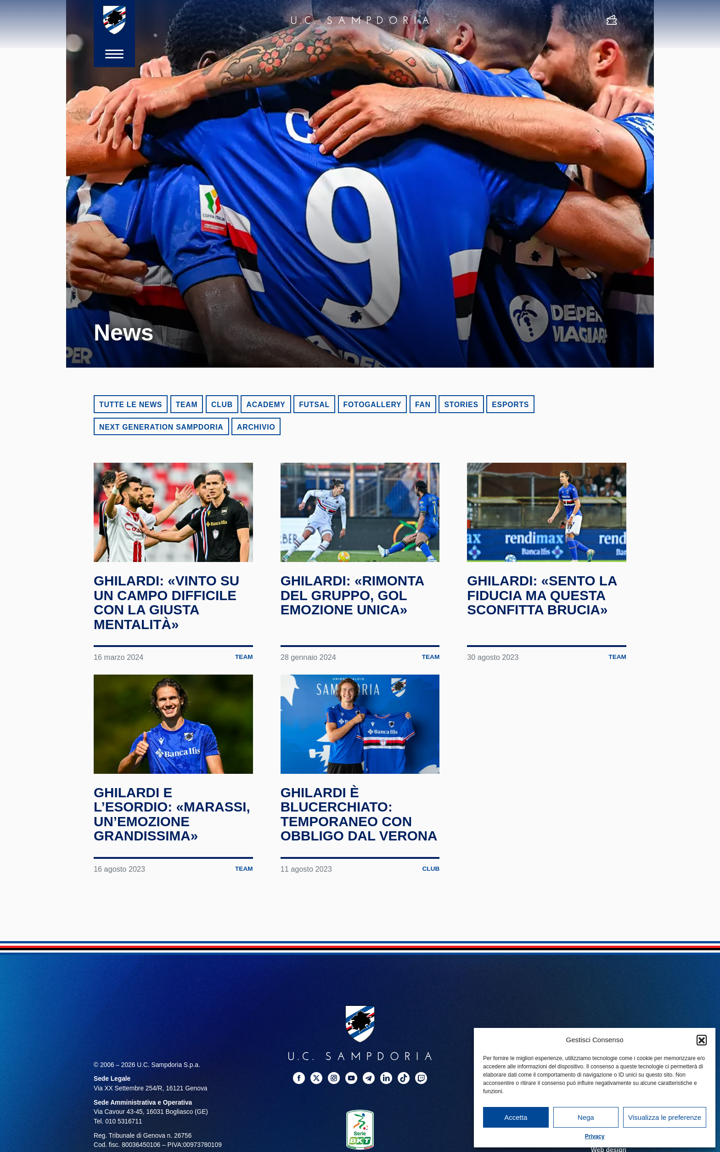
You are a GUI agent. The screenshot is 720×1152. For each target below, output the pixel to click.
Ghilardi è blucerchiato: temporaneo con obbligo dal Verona (360, 814)
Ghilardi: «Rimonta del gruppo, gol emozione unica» (353, 595)
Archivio (256, 427)
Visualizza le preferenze (664, 1117)
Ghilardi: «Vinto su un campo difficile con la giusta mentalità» (167, 602)
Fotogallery (372, 405)
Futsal (314, 405)
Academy (265, 405)
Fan (423, 405)
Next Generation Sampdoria (161, 427)
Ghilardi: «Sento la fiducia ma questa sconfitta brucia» (543, 595)
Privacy (595, 1136)
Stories (461, 405)
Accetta (515, 1117)
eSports (510, 405)
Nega (586, 1117)
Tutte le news (130, 405)
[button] (701, 1039)
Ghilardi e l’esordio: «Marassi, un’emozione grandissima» (173, 814)
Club (222, 405)
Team (187, 405)
